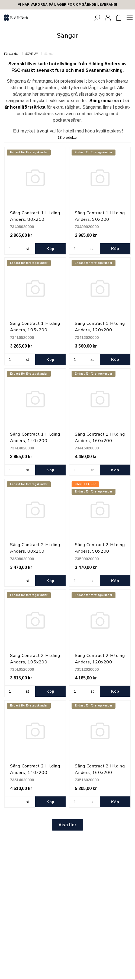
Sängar (49, 53)
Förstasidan (12, 53)
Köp (50, 249)
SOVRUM (31, 53)
